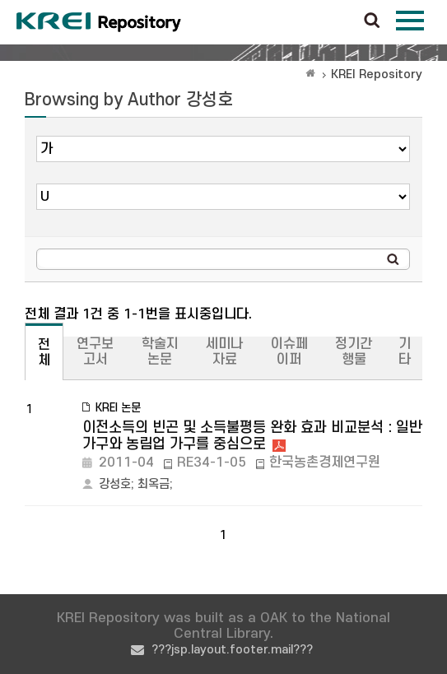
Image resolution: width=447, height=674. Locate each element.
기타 (404, 352)
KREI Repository (376, 74)
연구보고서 (95, 352)
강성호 (115, 484)
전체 (44, 352)
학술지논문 (160, 352)
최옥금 (153, 484)
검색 (372, 21)
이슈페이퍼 (289, 352)
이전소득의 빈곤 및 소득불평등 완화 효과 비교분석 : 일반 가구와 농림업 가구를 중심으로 (252, 436)
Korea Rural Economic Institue (98, 22)
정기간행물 (353, 352)
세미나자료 (224, 352)
